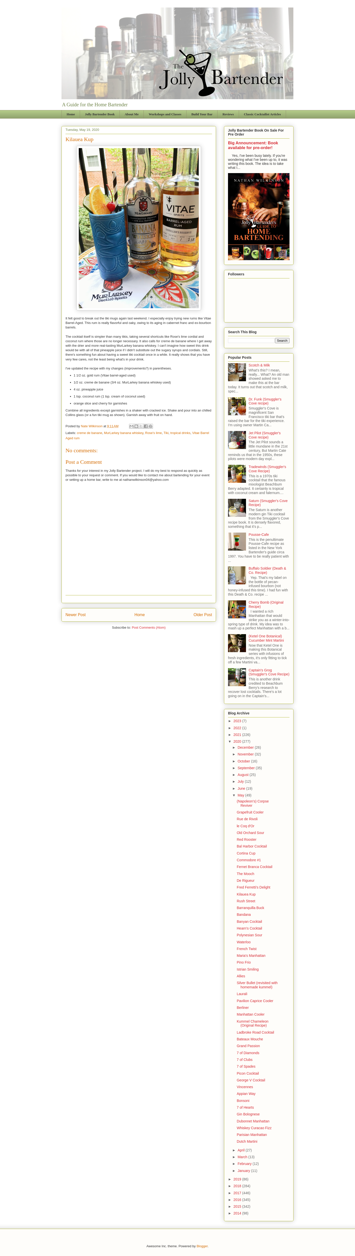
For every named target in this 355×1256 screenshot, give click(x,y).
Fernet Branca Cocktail (254, 867)
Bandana (244, 915)
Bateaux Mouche (250, 1039)
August (243, 775)
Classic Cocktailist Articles (262, 114)
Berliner (243, 1008)
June (242, 788)
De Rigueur (245, 881)
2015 (238, 1206)
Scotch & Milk (259, 365)
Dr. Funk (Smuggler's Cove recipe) (265, 401)
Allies (241, 976)
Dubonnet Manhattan (253, 1121)
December (246, 747)
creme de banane (89, 433)
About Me (132, 114)
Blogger (202, 1246)
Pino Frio (244, 962)
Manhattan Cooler (250, 1014)
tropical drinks (180, 433)
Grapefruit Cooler (250, 812)
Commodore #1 (249, 860)
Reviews (228, 114)
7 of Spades (246, 1066)
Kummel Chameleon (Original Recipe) (252, 1023)
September (247, 768)
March (243, 1157)
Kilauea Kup (246, 894)
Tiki (166, 433)
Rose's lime (153, 433)
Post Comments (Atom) (149, 627)
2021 (238, 735)
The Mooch (245, 874)
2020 (238, 741)
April (242, 1150)
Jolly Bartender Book (100, 114)
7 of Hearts (245, 1107)
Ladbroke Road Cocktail (255, 1032)
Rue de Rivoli (247, 819)
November (246, 754)
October (244, 761)
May (241, 795)
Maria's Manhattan (251, 956)
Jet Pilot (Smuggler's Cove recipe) (265, 435)
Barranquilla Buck (250, 908)
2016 (238, 1200)
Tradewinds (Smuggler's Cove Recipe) (267, 469)
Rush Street (246, 901)
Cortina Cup (246, 853)
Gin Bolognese (248, 1114)
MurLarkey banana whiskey (123, 433)
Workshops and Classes (165, 114)
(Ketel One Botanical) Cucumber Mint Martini (266, 638)
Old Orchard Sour (250, 833)
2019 (238, 1179)
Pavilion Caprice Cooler (255, 1001)
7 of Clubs (244, 1060)
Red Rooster (246, 840)
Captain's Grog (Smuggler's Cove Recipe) (269, 672)
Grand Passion (248, 1046)
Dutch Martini (247, 1141)
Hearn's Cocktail (249, 928)
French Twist (246, 949)
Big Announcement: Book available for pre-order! (253, 145)
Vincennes (245, 1087)
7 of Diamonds (248, 1053)
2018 (238, 1186)
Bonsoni (243, 1101)
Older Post (203, 615)
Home (71, 114)
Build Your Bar (201, 114)
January (244, 1171)
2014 (238, 1213)
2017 (238, 1193)
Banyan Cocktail (249, 922)
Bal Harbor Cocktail (252, 846)
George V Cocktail (251, 1080)
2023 (238, 721)
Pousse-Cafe (259, 535)
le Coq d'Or (245, 826)
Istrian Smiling (248, 969)
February (245, 1164)
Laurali (242, 994)
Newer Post (76, 615)
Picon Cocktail (248, 1073)
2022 (238, 728)
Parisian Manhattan (252, 1135)
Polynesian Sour (249, 935)
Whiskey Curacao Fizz (254, 1128)
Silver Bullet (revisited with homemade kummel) (257, 985)
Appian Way (246, 1094)
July (241, 781)
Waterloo (244, 942)
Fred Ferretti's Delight (253, 887)
